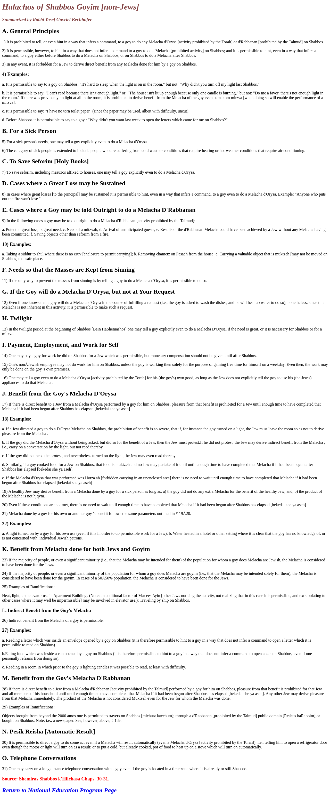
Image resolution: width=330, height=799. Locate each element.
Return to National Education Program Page (59, 790)
